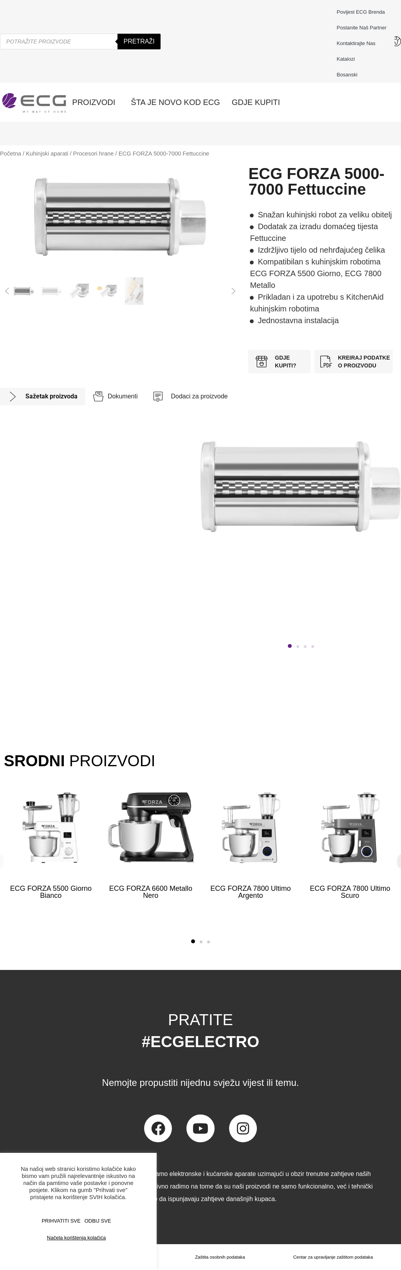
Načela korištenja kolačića (76, 1238)
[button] (7, 291)
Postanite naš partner (362, 28)
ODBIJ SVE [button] (98, 1221)
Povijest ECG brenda (361, 12)
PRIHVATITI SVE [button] (61, 1221)
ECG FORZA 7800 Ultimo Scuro (350, 892)
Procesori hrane (93, 153)
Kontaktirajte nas (358, 43)
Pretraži (138, 41)
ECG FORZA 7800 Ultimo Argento (250, 892)
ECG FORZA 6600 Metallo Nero (150, 892)
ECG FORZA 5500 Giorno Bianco (51, 892)
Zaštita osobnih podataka (218, 1257)
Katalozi (346, 59)
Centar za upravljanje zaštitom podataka (332, 1257)
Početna (10, 153)
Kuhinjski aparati (47, 153)
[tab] (42, 396)
